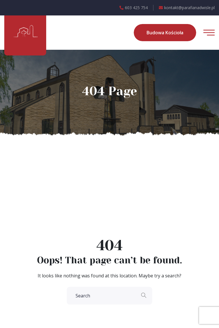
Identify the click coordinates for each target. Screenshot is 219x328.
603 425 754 (133, 7)
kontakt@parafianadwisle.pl (187, 7)
